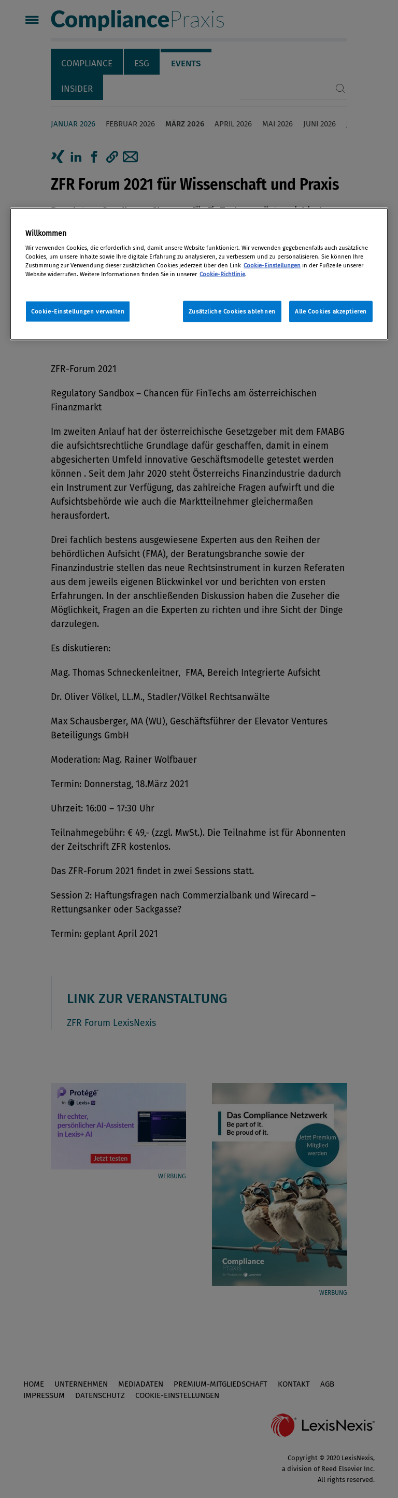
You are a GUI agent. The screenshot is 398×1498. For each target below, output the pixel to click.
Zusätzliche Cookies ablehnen (232, 311)
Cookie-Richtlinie (222, 274)
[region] (199, 273)
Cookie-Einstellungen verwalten (77, 311)
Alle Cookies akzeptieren (331, 311)
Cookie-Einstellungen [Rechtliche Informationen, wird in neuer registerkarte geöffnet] (272, 265)
